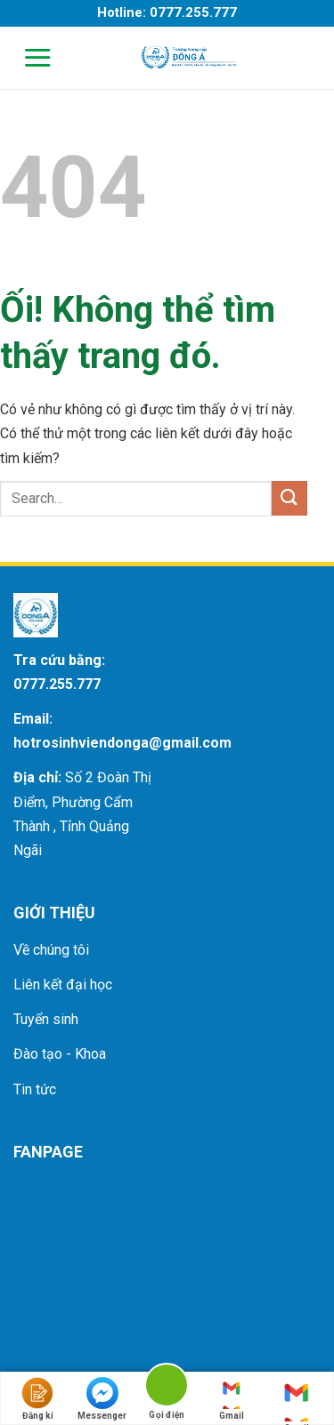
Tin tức (34, 1089)
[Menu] (26, 57)
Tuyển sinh (45, 1019)
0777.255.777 (57, 684)
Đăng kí (37, 1399)
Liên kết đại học (62, 984)
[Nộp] (289, 498)
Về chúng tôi (51, 949)
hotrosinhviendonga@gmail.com (122, 742)
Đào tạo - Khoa (59, 1053)
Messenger (101, 1399)
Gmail (232, 1399)
